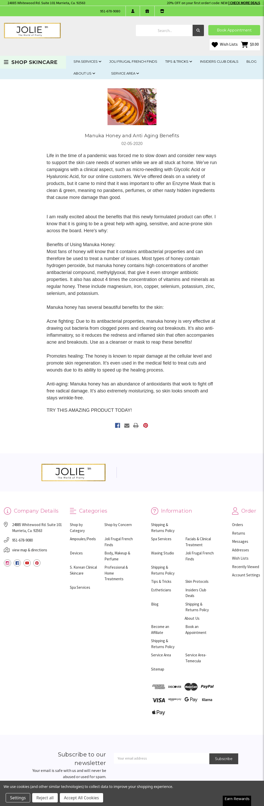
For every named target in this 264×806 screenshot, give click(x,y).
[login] (133, 11)
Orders (237, 524)
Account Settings (246, 575)
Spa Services (87, 61)
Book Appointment (234, 30)
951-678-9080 (110, 11)
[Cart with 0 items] (250, 44)
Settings (18, 798)
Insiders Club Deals (219, 61)
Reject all (45, 798)
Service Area (125, 73)
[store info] (162, 11)
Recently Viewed (245, 566)
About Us (84, 73)
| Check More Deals (244, 3)
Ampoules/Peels (83, 538)
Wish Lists (225, 45)
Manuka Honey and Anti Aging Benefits (132, 136)
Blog (251, 61)
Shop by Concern (118, 524)
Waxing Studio (162, 553)
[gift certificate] (147, 11)
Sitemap (157, 669)
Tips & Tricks (178, 61)
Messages (240, 541)
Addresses (240, 549)
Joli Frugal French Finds (133, 61)
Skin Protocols (197, 581)
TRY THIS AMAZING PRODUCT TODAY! (89, 410)
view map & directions (29, 549)
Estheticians (161, 589)
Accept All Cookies (81, 798)
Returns (238, 533)
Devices (76, 553)
